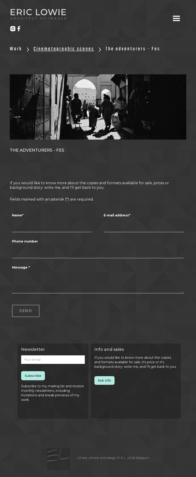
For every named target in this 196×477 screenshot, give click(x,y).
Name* (17, 215)
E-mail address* (117, 215)
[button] (176, 18)
